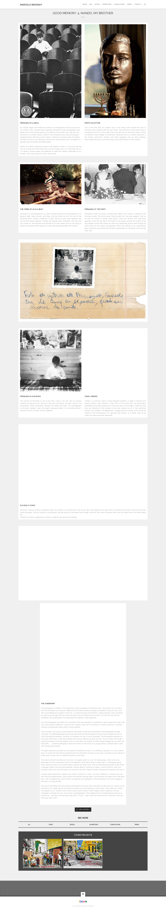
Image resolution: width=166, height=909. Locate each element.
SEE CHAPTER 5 (83, 809)
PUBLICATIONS (119, 4)
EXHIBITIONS (107, 4)
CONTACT (138, 4)
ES (145, 4)
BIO (91, 4)
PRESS (129, 4)
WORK (85, 4)
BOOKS (97, 4)
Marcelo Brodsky (31, 4)
